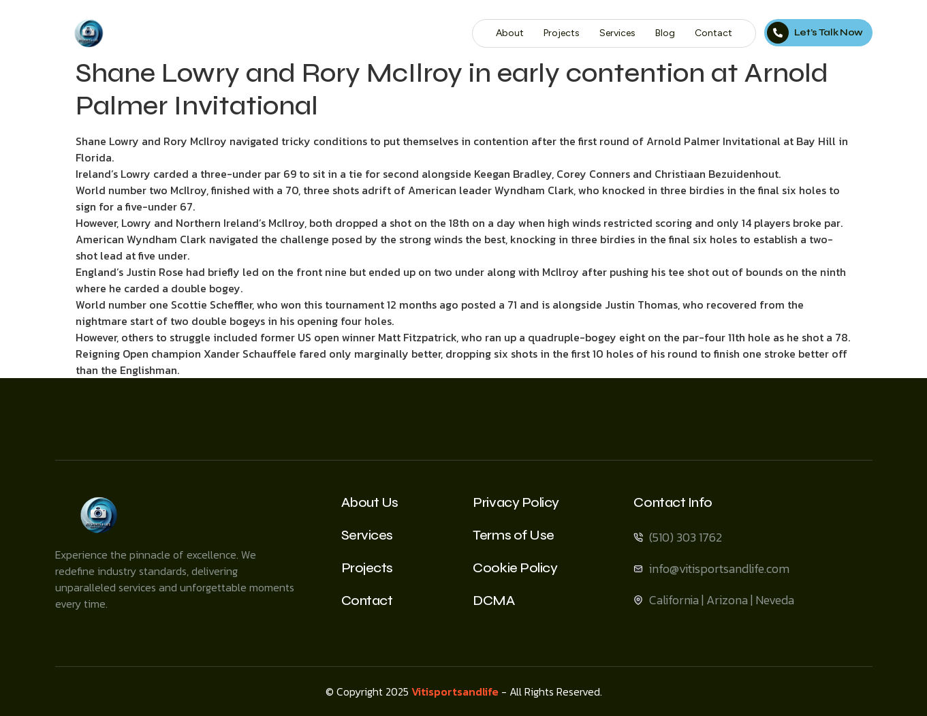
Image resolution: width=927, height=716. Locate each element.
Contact (715, 33)
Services (619, 33)
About (511, 33)
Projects (563, 33)
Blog (666, 33)
